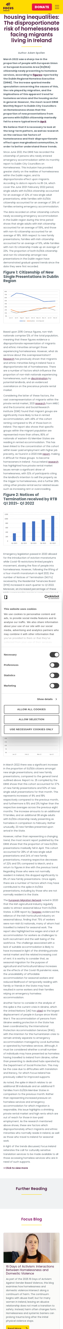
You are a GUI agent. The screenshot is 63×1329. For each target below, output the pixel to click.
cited (40, 1010)
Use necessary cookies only (31, 729)
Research (8, 359)
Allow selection (31, 719)
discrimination (39, 378)
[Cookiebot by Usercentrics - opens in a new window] (45, 597)
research (40, 403)
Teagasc (36, 912)
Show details (45, 699)
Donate (42, 7)
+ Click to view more (15, 1168)
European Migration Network (25, 900)
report (46, 454)
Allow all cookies (31, 709)
